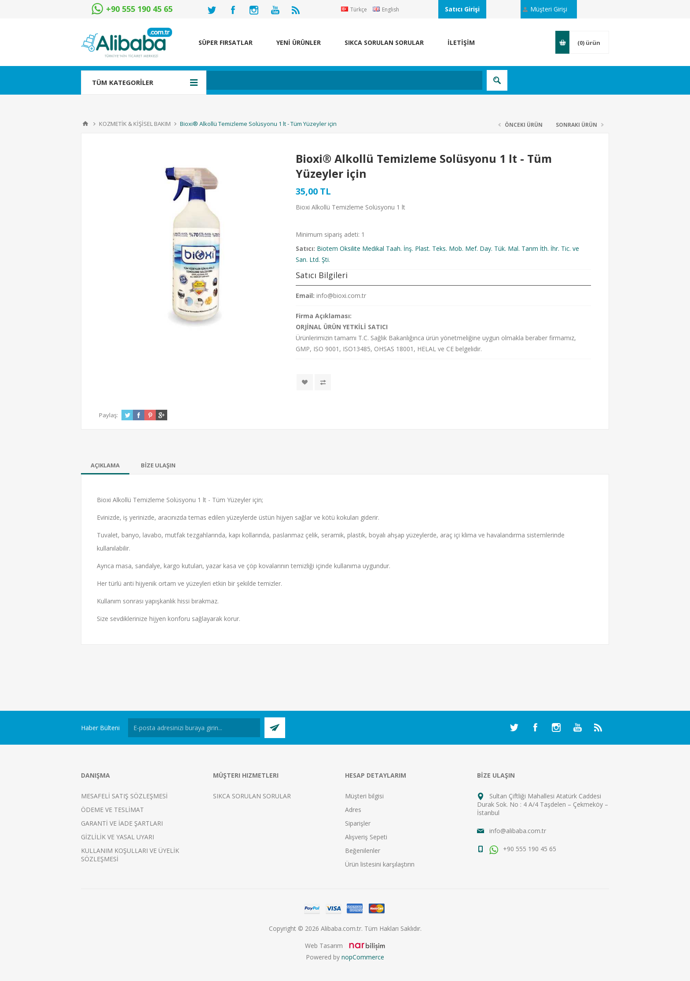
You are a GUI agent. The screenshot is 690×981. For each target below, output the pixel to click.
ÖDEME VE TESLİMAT (112, 809)
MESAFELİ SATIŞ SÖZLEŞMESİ (124, 796)
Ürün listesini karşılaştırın (380, 864)
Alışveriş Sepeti (366, 837)
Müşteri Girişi (548, 9)
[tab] (105, 465)
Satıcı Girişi (462, 9)
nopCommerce (362, 957)
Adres (353, 809)
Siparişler (358, 823)
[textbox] (298, 80)
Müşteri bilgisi (364, 796)
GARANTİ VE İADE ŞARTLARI (122, 823)
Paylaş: (108, 415)
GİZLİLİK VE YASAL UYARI (117, 837)
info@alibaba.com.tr (517, 831)
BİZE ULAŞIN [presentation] (158, 465)
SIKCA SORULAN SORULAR (252, 796)
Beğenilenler (362, 850)
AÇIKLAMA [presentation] (105, 465)
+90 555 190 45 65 (522, 849)
